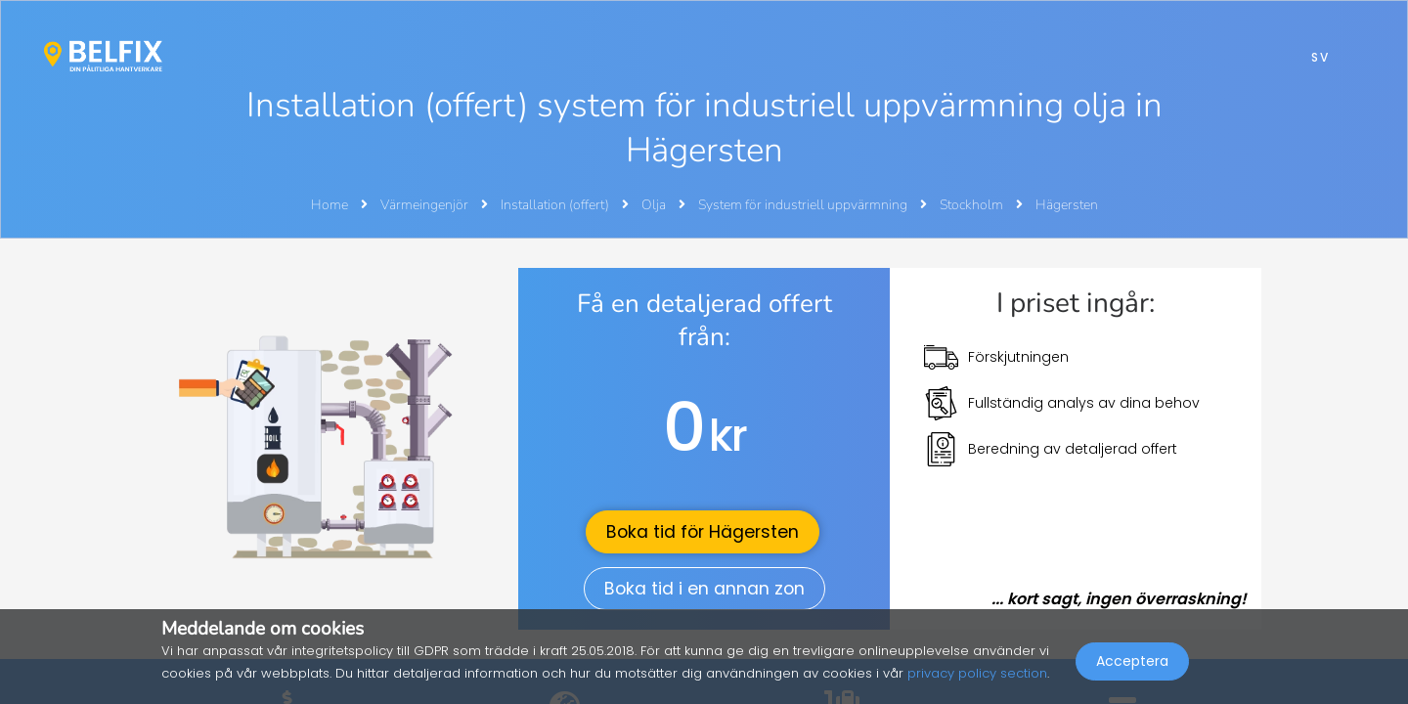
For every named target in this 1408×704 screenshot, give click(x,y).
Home (329, 205)
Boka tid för (702, 532)
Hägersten (1066, 205)
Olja (655, 205)
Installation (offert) (556, 205)
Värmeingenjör (425, 205)
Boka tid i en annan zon (704, 588)
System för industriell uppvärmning (804, 205)
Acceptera (1132, 661)
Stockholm (973, 205)
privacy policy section (977, 673)
